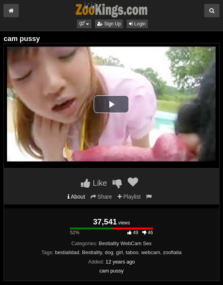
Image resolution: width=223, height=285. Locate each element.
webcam (150, 252)
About (76, 197)
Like (94, 183)
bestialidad (67, 252)
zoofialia (172, 252)
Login (137, 24)
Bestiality (92, 252)
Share (101, 197)
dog (109, 252)
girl (119, 252)
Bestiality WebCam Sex (125, 243)
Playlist (129, 197)
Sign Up (109, 24)
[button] (84, 24)
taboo (132, 252)
